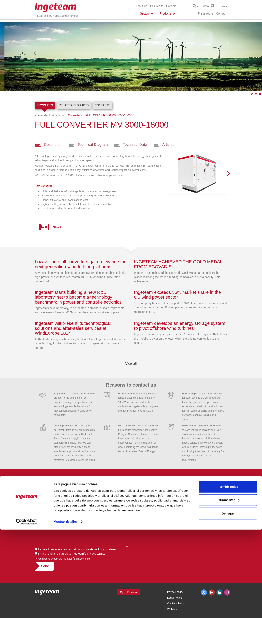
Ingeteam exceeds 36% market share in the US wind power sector (177, 295)
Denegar (228, 601)
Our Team (156, 6)
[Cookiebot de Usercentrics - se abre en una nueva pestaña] (26, 610)
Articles (168, 144)
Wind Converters (71, 115)
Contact (221, 13)
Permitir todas (228, 575)
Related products (74, 105)
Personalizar (227, 588)
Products (45, 105)
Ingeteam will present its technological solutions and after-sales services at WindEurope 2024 (73, 328)
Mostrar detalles (66, 610)
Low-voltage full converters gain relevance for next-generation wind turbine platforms (80, 264)
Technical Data (135, 144)
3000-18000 (108, 115)
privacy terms (95, 553)
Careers (171, 6)
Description (53, 144)
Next (226, 174)
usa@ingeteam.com (147, 509)
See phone (157, 505)
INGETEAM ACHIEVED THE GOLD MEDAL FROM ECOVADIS (178, 264)
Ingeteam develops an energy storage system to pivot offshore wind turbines (179, 326)
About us (141, 6)
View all (131, 363)
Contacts (102, 105)
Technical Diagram (93, 144)
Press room (205, 13)
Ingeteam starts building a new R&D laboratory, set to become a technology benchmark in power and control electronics (78, 297)
